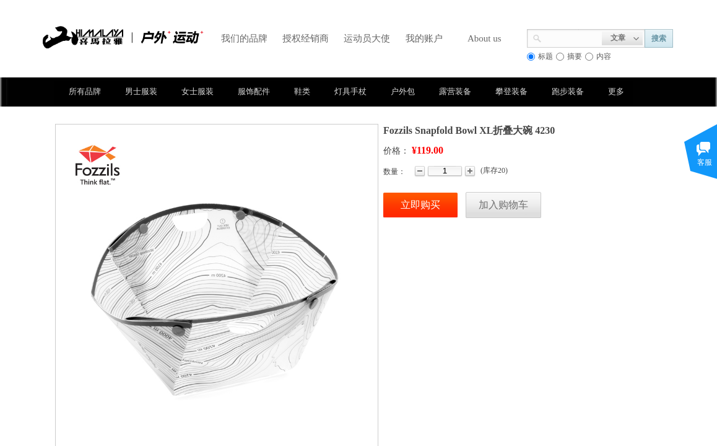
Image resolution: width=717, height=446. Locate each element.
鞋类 (302, 91)
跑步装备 (568, 91)
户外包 (403, 91)
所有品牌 (85, 91)
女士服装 (197, 91)
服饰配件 (254, 91)
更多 (616, 91)
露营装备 (455, 91)
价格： (396, 150)
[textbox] (571, 37)
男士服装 (141, 91)
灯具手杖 (350, 91)
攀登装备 (511, 91)
